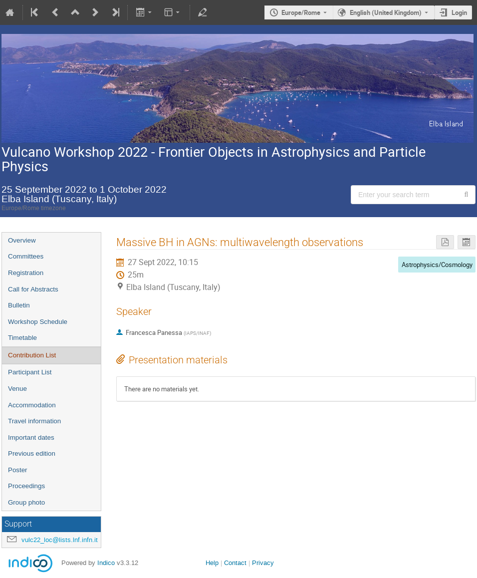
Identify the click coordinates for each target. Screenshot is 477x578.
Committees (25, 256)
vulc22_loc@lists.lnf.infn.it (59, 540)
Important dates (31, 437)
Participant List (29, 372)
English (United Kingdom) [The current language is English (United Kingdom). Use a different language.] (386, 12)
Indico (106, 563)
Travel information (34, 421)
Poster (17, 470)
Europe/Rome (300, 12)
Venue (17, 388)
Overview (22, 240)
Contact (235, 563)
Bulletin (19, 305)
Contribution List (32, 355)
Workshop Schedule (37, 321)
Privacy (263, 563)
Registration (25, 273)
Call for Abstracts (33, 289)
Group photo (26, 502)
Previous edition (31, 453)
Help (212, 563)
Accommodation (32, 405)
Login (459, 12)
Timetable (22, 337)
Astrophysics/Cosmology (437, 264)
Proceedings (26, 486)
